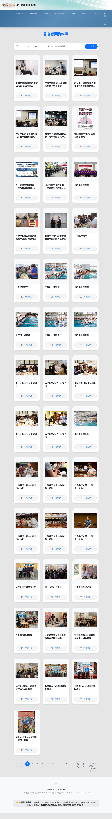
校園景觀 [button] (34, 13)
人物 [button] (95, 13)
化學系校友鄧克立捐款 (26, 587)
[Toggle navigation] (106, 5)
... (72, 764)
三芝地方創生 (80, 236)
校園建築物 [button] (60, 13)
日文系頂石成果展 (53, 587)
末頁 (83, 765)
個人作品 (105, 19)
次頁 (78, 765)
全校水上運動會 (81, 185)
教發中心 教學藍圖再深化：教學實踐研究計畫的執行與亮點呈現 (85, 86)
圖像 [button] (84, 13)
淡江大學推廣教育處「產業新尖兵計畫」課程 (26, 188)
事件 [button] (47, 13)
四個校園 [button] (19, 13)
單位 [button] (73, 13)
